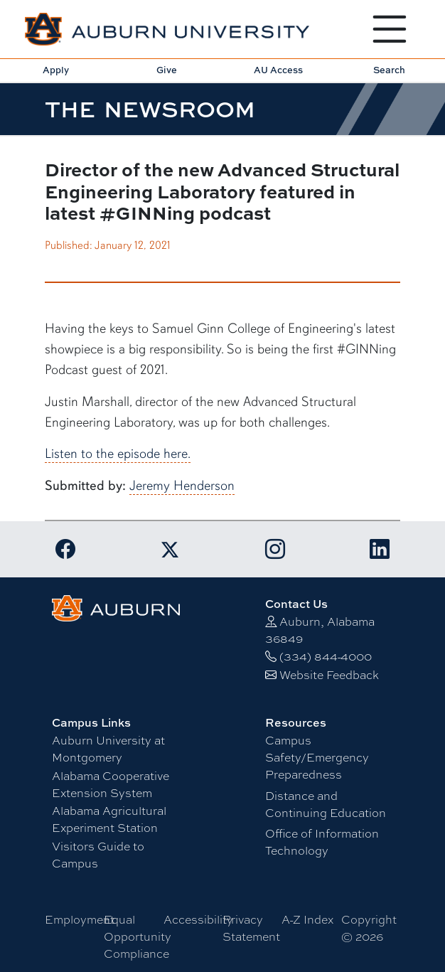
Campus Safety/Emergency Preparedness (317, 757)
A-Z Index (307, 919)
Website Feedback (329, 675)
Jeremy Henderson (182, 485)
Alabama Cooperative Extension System (110, 785)
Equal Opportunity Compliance (137, 936)
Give (166, 69)
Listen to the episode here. (118, 453)
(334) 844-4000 (325, 656)
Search (389, 69)
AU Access (278, 69)
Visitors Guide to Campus (98, 855)
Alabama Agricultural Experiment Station (109, 819)
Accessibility (198, 919)
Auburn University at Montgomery (108, 749)
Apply (56, 69)
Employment (79, 919)
